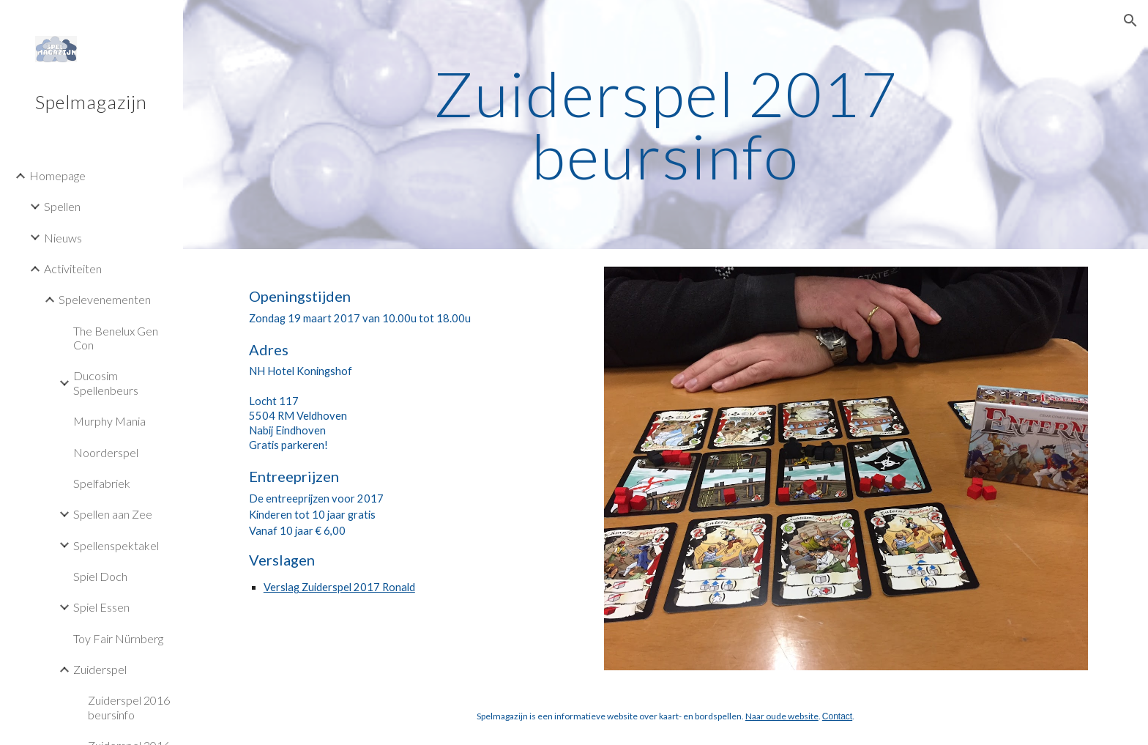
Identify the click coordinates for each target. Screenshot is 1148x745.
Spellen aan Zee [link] (112, 514)
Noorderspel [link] (105, 452)
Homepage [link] (57, 175)
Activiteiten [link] (73, 268)
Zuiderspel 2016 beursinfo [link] (129, 707)
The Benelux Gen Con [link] (115, 338)
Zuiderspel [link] (100, 669)
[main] (665, 124)
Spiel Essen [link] (101, 607)
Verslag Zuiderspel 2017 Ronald (339, 587)
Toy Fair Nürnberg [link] (118, 638)
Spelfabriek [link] (101, 483)
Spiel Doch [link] (100, 576)
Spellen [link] (62, 206)
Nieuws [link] (63, 238)
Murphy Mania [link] (109, 421)
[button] (1130, 20)
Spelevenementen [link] (105, 299)
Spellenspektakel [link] (116, 545)
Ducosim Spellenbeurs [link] (105, 382)
